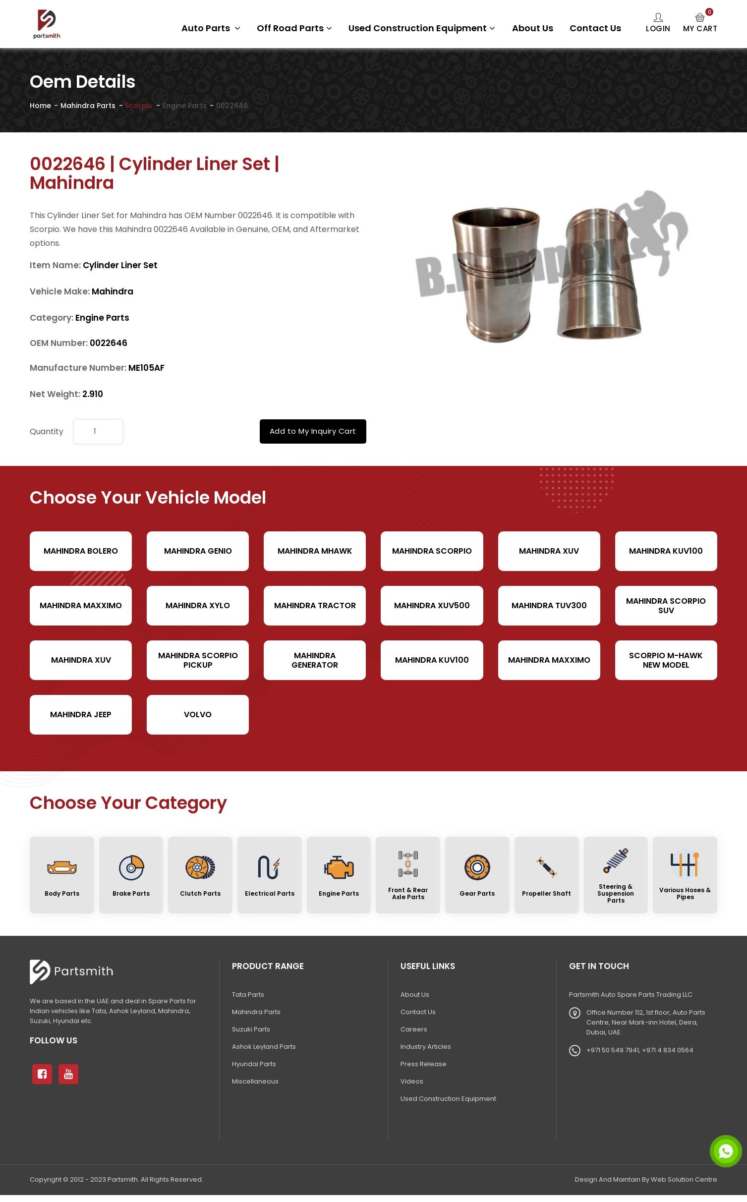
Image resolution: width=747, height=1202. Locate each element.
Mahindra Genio (198, 551)
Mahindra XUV (549, 551)
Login (658, 23)
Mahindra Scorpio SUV (666, 605)
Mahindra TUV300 (549, 605)
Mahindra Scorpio (432, 551)
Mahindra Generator (314, 660)
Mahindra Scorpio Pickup (198, 660)
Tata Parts (248, 994)
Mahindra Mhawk (315, 551)
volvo (198, 714)
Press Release (424, 1064)
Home (40, 106)
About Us (532, 28)
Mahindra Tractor (315, 605)
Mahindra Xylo (198, 605)
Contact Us (595, 28)
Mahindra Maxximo (81, 605)
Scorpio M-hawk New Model (666, 660)
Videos (412, 1081)
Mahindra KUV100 (666, 551)
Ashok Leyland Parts (264, 1046)
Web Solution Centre (684, 1179)
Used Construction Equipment (421, 28)
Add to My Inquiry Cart (313, 431)
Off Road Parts (294, 28)
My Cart (700, 23)
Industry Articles (426, 1046)
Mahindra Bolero (81, 551)
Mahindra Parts (87, 106)
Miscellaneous (255, 1081)
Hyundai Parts (254, 1064)
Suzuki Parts (251, 1029)
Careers (414, 1029)
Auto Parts (210, 28)
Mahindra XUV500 (432, 605)
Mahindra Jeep (81, 714)
